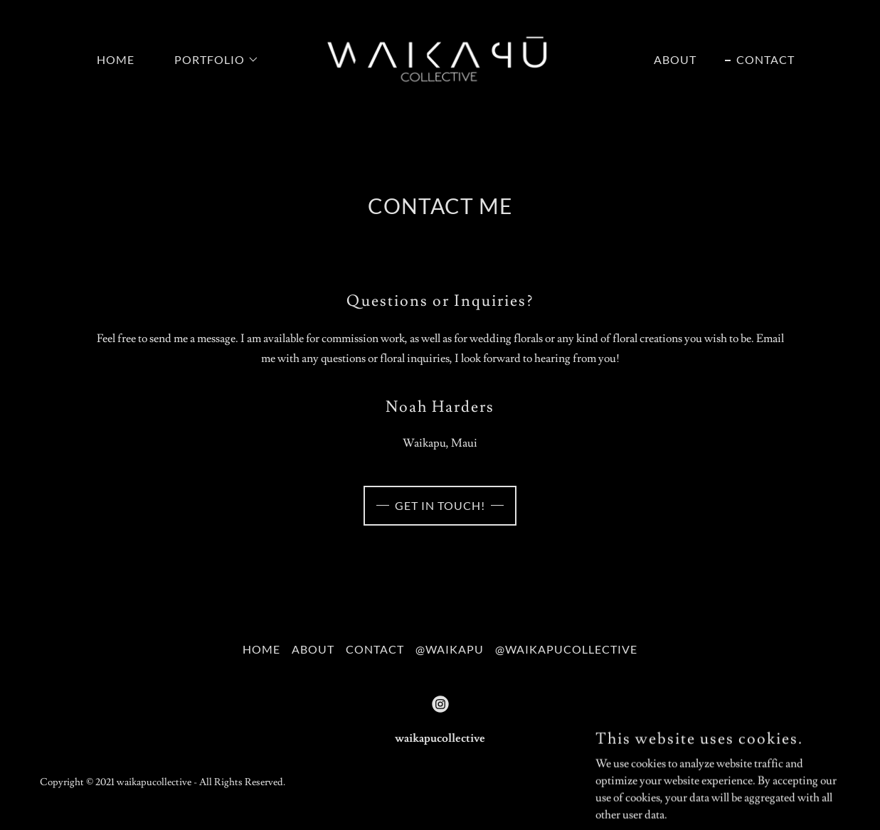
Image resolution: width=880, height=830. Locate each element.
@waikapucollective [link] (566, 649)
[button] (211, 59)
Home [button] (261, 649)
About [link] (675, 59)
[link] (440, 57)
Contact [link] (765, 59)
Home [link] (115, 59)
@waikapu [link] (449, 649)
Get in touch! (440, 505)
